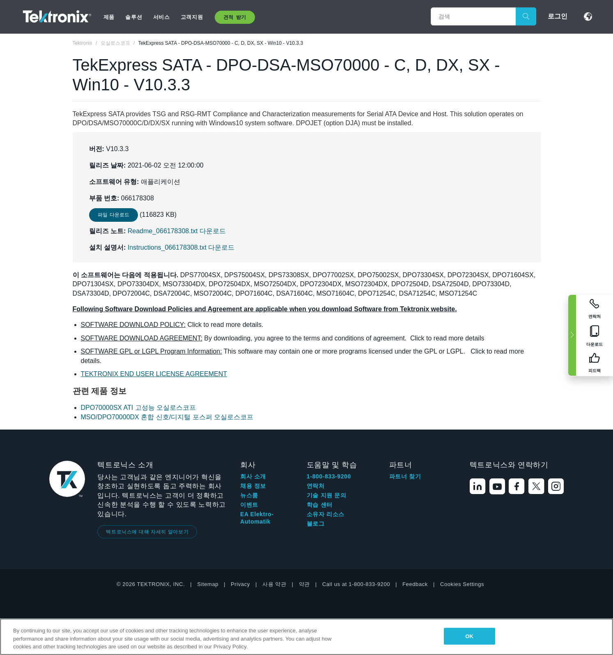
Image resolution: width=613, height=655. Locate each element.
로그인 (557, 16)
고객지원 (192, 17)
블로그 (316, 523)
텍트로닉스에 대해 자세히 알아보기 (147, 532)
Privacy (240, 584)
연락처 (316, 486)
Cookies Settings (462, 584)
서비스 (161, 17)
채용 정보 (253, 486)
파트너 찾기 (405, 476)
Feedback (415, 584)
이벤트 (249, 504)
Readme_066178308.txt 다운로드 (177, 231)
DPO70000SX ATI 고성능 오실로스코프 (138, 407)
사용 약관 (274, 584)
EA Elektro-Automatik (257, 518)
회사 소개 (253, 476)
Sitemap (207, 584)
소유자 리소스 (325, 514)
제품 (109, 17)
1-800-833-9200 (329, 476)
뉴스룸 (249, 495)
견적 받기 (234, 17)
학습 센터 (320, 504)
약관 (304, 584)
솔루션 (133, 17)
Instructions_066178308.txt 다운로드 (181, 247)
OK (469, 636)
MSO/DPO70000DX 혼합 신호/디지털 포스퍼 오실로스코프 (167, 417)
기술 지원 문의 (327, 495)
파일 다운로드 (113, 215)
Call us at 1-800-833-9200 (356, 584)
